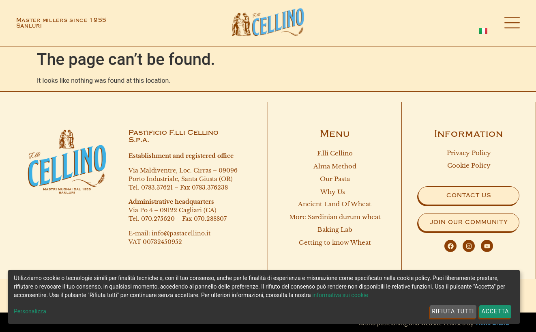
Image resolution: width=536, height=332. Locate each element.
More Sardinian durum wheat (335, 218)
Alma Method (334, 166)
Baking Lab (334, 231)
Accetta (495, 311)
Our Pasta (335, 179)
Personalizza (30, 311)
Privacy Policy (469, 153)
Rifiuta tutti (453, 311)
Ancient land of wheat (334, 205)
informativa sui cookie (340, 295)
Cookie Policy (469, 165)
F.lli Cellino (335, 153)
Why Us (334, 193)
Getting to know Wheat (335, 244)
